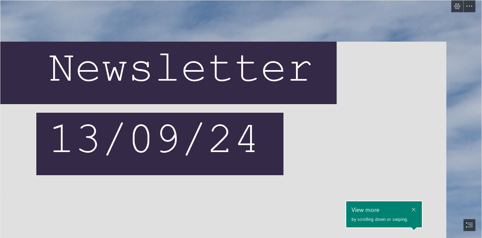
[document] (241, 119)
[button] (457, 6)
